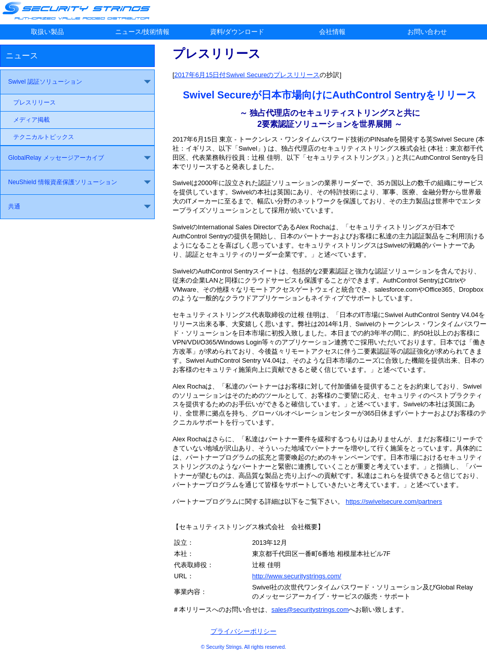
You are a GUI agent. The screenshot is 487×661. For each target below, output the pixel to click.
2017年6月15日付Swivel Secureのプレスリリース (247, 75)
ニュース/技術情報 (142, 32)
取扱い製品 (47, 32)
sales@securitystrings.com (310, 609)
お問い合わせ (427, 32)
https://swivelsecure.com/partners (394, 501)
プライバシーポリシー (243, 631)
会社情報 (332, 32)
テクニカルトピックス (43, 137)
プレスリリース (34, 102)
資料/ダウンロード (237, 32)
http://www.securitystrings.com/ (296, 576)
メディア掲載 (31, 119)
